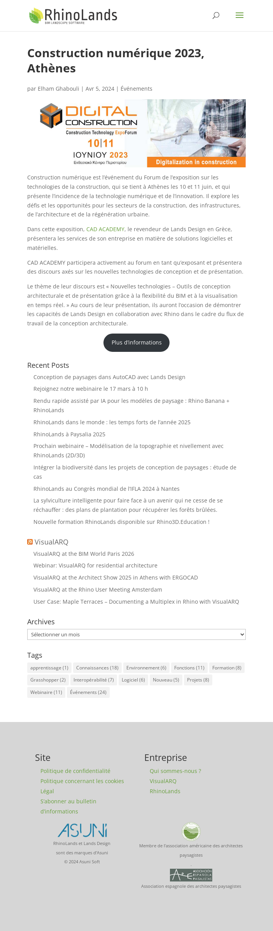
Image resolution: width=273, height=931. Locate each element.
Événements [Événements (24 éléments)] (88, 692)
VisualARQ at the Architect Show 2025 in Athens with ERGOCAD (115, 577)
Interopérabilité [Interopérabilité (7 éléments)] (94, 679)
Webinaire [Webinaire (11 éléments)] (46, 692)
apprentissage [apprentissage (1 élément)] (49, 667)
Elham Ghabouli (58, 88)
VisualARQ (51, 541)
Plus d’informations (137, 342)
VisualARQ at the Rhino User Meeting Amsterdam (97, 589)
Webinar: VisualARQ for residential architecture (95, 565)
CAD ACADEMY (105, 229)
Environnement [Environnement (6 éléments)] (146, 667)
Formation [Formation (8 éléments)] (227, 667)
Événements (136, 88)
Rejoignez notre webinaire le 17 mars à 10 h (90, 388)
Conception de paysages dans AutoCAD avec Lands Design (109, 377)
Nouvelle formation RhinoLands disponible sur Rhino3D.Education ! (121, 521)
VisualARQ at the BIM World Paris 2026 (83, 553)
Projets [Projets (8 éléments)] (198, 679)
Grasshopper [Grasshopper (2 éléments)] (48, 679)
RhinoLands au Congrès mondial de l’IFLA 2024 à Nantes (106, 488)
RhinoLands (165, 791)
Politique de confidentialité (75, 771)
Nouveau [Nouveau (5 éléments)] (166, 679)
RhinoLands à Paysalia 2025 (69, 434)
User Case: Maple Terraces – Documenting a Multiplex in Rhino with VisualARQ (136, 601)
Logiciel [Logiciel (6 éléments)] (133, 679)
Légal (47, 791)
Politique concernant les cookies (82, 781)
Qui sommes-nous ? (175, 771)
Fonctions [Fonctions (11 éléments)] (189, 667)
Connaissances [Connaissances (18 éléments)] (97, 667)
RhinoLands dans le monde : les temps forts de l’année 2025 (112, 422)
